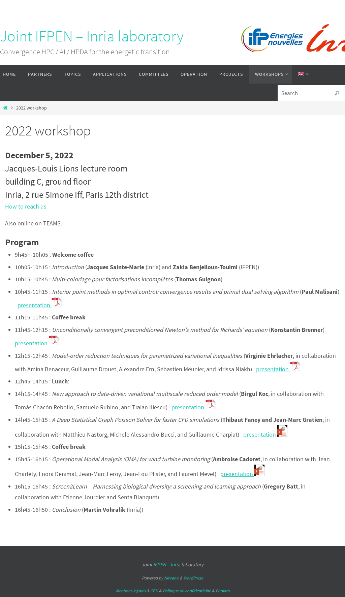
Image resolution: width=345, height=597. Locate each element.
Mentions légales (131, 591)
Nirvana (171, 578)
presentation (40, 305)
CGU (154, 591)
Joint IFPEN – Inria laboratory (92, 36)
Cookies (222, 591)
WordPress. (193, 578)
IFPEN (159, 564)
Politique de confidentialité (187, 591)
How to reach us (25, 206)
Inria (175, 564)
